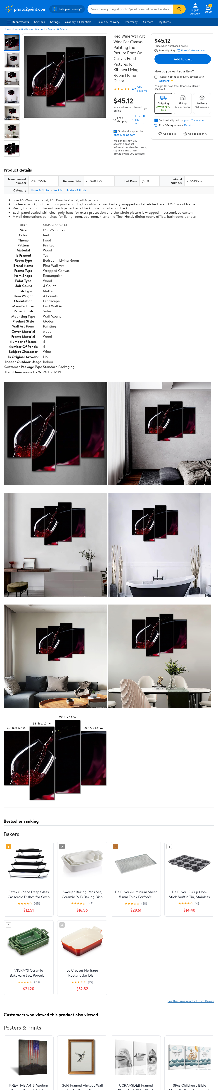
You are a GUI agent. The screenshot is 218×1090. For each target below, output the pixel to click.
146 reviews (142, 89)
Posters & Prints (57, 29)
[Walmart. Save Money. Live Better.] (26, 9)
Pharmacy (131, 22)
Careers (148, 22)
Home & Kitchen (23, 29)
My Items (165, 22)
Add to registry (195, 134)
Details (188, 125)
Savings (54, 22)
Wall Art (40, 29)
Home (7, 29)
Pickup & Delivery (108, 22)
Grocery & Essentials (78, 22)
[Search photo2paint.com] (130, 9)
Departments (18, 22)
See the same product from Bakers (191, 1001)
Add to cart (183, 59)
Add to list (167, 134)
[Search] (179, 9)
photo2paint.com (124, 135)
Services (39, 22)
